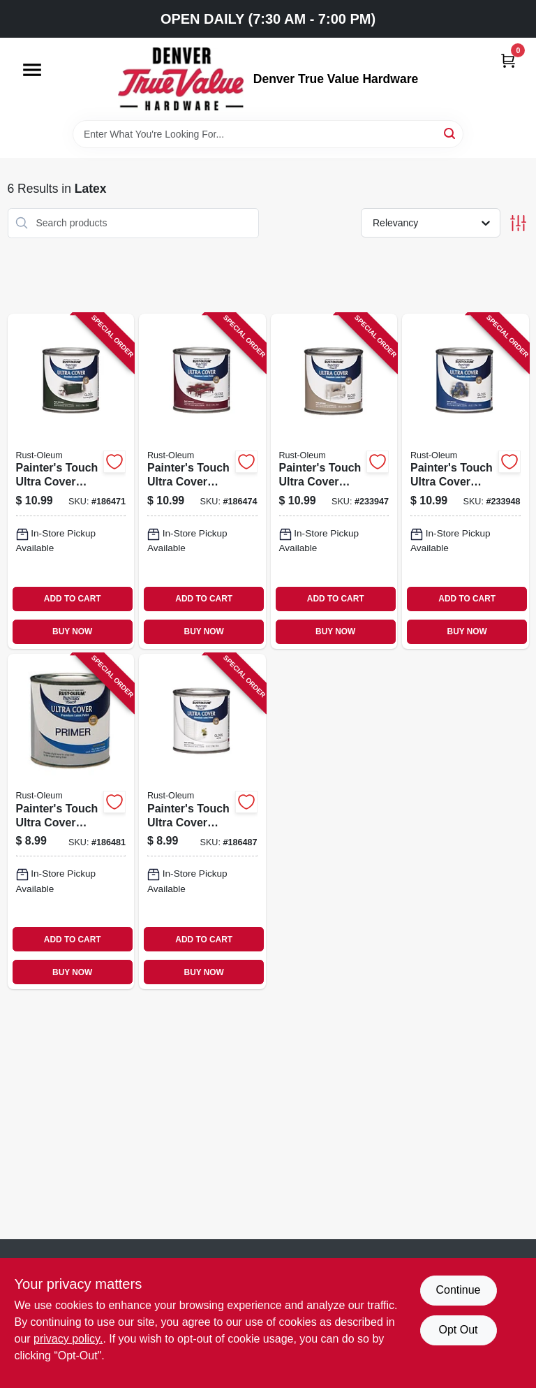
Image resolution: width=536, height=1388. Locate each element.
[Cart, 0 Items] (508, 60)
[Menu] (32, 70)
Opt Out (457, 1330)
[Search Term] (268, 134)
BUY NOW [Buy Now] (72, 631)
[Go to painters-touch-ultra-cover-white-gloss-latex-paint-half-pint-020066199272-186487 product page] (202, 821)
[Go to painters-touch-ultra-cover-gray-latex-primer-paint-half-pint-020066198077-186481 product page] (71, 821)
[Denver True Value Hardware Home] (181, 79)
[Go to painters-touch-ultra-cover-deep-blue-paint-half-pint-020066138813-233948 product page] (465, 481)
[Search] (450, 133)
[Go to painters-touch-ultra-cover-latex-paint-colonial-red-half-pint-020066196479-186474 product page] (202, 481)
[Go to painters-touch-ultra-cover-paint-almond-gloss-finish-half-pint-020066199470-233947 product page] (334, 481)
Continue (458, 1290)
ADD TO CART (72, 599)
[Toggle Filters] (518, 223)
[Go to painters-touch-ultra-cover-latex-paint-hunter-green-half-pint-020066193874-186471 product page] (71, 481)
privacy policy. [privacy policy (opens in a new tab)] (68, 1339)
